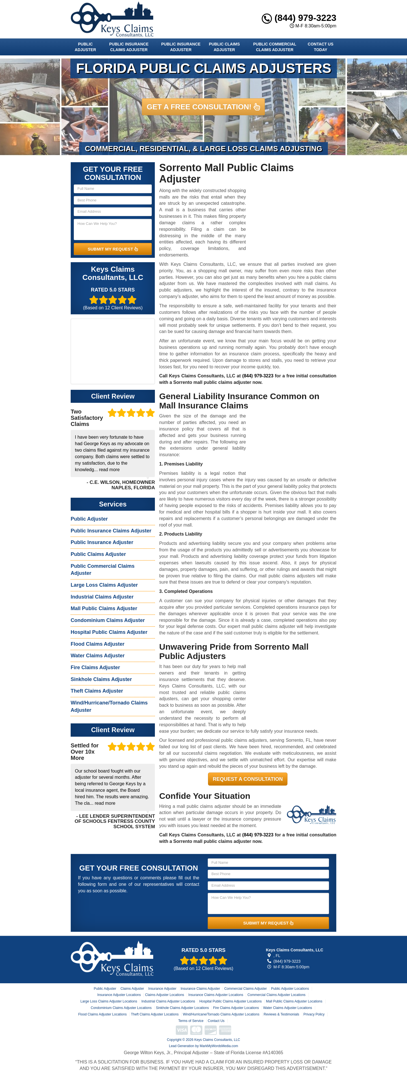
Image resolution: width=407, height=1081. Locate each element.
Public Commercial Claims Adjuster (274, 47)
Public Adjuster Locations (290, 989)
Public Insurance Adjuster (180, 47)
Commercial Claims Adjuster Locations (276, 995)
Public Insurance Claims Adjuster (128, 47)
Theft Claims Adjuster (97, 691)
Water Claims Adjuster (98, 655)
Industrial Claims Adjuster (102, 597)
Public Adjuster (85, 47)
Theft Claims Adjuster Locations (155, 1014)
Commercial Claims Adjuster (245, 989)
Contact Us (216, 1021)
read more (109, 469)
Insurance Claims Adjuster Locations (215, 995)
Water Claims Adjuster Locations (287, 1008)
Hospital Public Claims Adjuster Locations (230, 1001)
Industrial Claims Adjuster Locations (168, 1001)
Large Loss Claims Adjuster (104, 585)
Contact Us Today (321, 47)
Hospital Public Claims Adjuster (109, 632)
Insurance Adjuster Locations (119, 995)
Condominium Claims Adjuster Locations (121, 1008)
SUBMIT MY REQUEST (113, 249)
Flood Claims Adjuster (97, 644)
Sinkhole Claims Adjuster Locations (182, 1008)
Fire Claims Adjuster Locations (236, 1008)
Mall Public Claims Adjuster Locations (294, 1001)
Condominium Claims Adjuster (108, 620)
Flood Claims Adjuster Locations (102, 1014)
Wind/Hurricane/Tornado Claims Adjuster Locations (221, 1014)
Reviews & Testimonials (281, 1014)
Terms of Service (191, 1021)
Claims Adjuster (132, 989)
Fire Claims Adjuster (95, 667)
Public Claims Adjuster (224, 47)
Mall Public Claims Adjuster (104, 608)
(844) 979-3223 (299, 18)
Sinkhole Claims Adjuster (101, 679)
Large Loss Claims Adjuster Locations (108, 1001)
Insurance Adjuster (162, 989)
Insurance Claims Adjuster (200, 989)
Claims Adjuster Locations (164, 995)
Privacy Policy (314, 1014)
